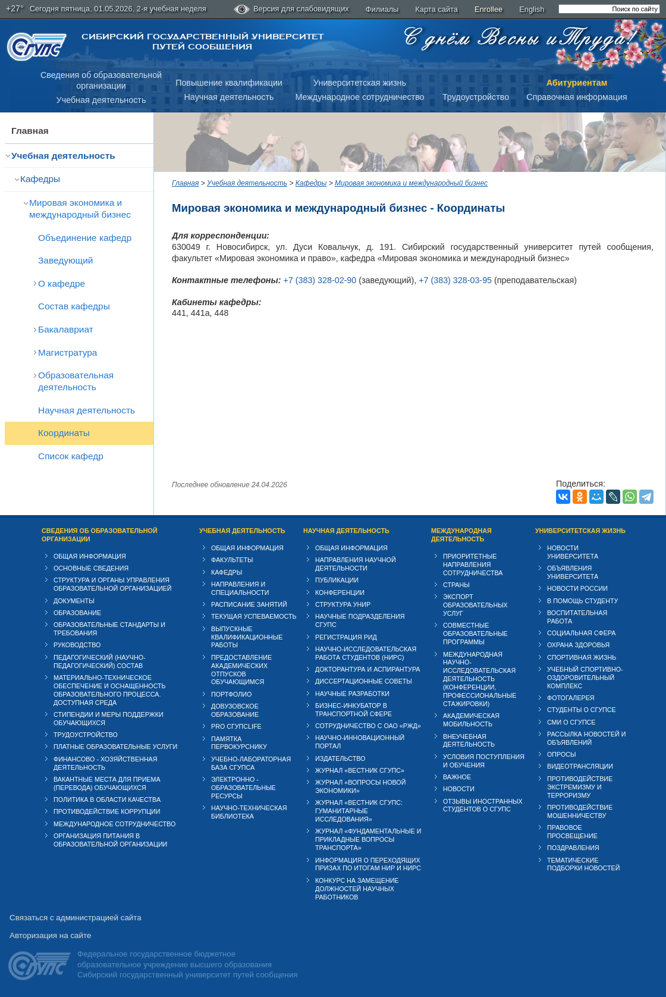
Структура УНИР (342, 604)
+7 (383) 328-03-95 (455, 280)
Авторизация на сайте (50, 935)
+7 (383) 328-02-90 (319, 280)
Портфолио (231, 694)
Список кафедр (70, 456)
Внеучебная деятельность (469, 740)
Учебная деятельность (101, 100)
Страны (456, 584)
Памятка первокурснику (239, 743)
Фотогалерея (571, 697)
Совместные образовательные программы (475, 633)
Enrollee (488, 9)
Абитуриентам (577, 82)
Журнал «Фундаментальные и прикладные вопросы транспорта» (368, 839)
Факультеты (232, 559)
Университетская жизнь (359, 82)
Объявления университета (572, 572)
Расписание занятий (249, 604)
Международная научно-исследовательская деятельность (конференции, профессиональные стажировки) (479, 679)
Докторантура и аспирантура (367, 669)
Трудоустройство (475, 97)
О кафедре (61, 283)
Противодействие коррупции (107, 811)
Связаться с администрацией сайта (76, 917)
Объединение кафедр (84, 238)
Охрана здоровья (578, 644)
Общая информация (90, 556)
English (531, 9)
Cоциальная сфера (581, 633)
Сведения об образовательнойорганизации (101, 80)
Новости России (577, 588)
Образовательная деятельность (76, 381)
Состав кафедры (74, 306)
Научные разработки (352, 693)
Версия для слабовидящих (291, 9)
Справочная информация (576, 97)
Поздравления (573, 847)
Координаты (64, 433)
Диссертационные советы (363, 681)
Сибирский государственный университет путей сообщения (202, 41)
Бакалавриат (65, 329)
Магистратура (67, 352)
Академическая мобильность (471, 720)
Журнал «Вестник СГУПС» (359, 770)
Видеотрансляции (580, 766)
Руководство (77, 644)
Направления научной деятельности (355, 564)
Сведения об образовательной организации (100, 535)
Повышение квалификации (228, 82)
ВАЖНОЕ (457, 776)
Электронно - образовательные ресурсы (243, 788)
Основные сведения (91, 568)
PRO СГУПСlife (236, 726)
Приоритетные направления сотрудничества (473, 564)
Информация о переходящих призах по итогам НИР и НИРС (368, 864)
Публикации (337, 580)
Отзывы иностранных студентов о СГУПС (483, 805)
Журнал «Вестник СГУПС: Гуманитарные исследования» (359, 811)
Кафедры (40, 179)
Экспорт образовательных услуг (475, 605)
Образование (77, 612)
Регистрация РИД (346, 637)
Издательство (340, 758)
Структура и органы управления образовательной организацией (112, 584)
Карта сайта (436, 9)
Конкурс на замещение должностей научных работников (357, 889)
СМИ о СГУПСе (571, 722)
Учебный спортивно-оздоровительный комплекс (585, 677)
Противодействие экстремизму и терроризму (579, 787)
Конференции (340, 592)
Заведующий (65, 260)
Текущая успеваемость (254, 616)
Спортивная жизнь (581, 657)
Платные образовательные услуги (115, 746)
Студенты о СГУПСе (581, 709)
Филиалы (382, 9)
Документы (74, 600)
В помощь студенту (582, 600)
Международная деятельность (461, 535)
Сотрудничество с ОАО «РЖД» (368, 725)
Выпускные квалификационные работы (247, 637)
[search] (609, 9)
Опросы (561, 754)
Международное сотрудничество (359, 97)
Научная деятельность (229, 97)
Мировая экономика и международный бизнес (80, 208)
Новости (459, 788)
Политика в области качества (107, 799)
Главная (30, 131)
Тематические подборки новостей (583, 864)
